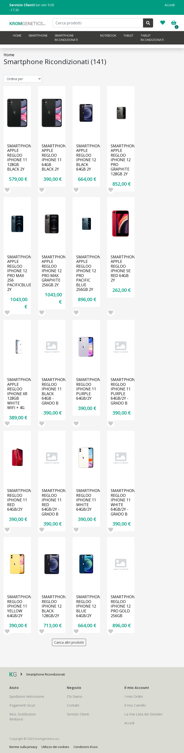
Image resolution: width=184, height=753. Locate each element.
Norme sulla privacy (23, 747)
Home (17, 35)
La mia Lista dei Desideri (143, 714)
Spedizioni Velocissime (26, 696)
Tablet (128, 35)
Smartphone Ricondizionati (66, 37)
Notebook (108, 35)
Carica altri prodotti (69, 642)
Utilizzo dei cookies (55, 747)
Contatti (73, 705)
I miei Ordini (133, 696)
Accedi (170, 5)
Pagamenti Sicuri (22, 705)
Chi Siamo (74, 696)
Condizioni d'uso (86, 747)
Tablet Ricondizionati (152, 37)
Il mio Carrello (135, 705)
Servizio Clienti (78, 714)
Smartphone (38, 35)
